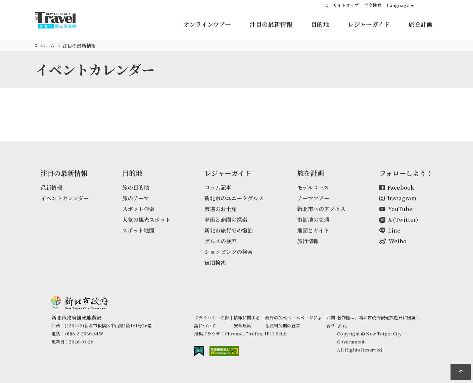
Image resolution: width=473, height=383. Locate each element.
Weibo (393, 241)
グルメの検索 (220, 241)
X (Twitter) (398, 220)
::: (326, 4)
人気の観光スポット (146, 220)
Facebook (396, 187)
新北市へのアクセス (321, 209)
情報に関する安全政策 (247, 321)
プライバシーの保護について (211, 321)
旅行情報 (308, 241)
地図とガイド (313, 230)
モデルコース (313, 187)
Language (398, 5)
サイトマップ (346, 5)
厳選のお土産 (220, 209)
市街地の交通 (313, 220)
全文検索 (372, 5)
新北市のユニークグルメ (234, 198)
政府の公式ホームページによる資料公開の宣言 (293, 321)
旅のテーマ (135, 198)
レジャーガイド (369, 24)
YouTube (396, 209)
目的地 (320, 24)
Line (389, 230)
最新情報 (51, 187)
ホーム (48, 45)
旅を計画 (421, 24)
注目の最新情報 (271, 24)
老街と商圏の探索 (225, 220)
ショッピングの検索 (228, 252)
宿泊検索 (215, 262)
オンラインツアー (207, 24)
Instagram (398, 198)
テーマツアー (313, 198)
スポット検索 (138, 209)
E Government (199, 351)
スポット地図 (138, 230)
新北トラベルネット (62, 20)
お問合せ (330, 321)
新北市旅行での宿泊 (228, 230)
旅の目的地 (135, 187)
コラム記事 (217, 187)
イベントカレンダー (65, 198)
